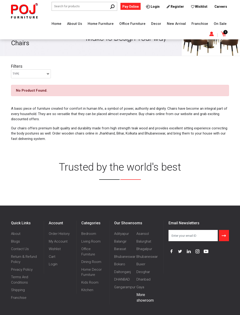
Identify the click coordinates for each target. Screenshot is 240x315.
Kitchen (87, 290)
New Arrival (176, 24)
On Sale (220, 24)
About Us (74, 24)
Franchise (199, 24)
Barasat (120, 249)
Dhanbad (143, 279)
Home (56, 24)
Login (53, 264)
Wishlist (55, 249)
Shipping (18, 290)
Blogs (15, 241)
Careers (220, 6)
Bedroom (88, 234)
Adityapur (121, 234)
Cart (52, 257)
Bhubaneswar (124, 257)
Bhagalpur (144, 249)
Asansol (142, 234)
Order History (59, 234)
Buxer (140, 264)
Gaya (140, 287)
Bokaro (119, 264)
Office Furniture (132, 24)
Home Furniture (101, 24)
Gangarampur (124, 287)
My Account (58, 241)
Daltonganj (122, 272)
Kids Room (89, 282)
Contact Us (20, 249)
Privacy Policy (22, 269)
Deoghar (143, 272)
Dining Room (91, 262)
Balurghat (143, 241)
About (15, 234)
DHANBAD (122, 279)
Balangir (120, 241)
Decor (156, 24)
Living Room (91, 241)
